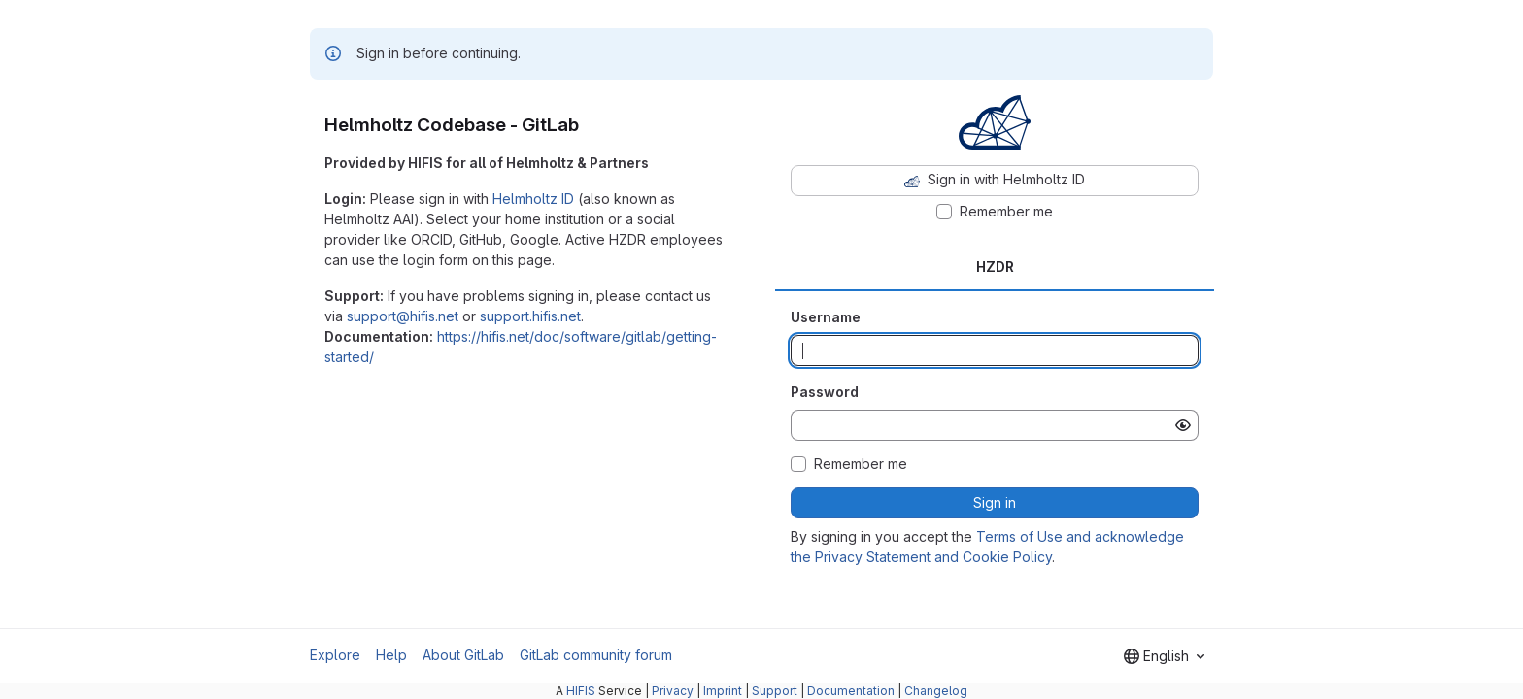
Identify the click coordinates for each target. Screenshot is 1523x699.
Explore (335, 655)
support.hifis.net (530, 316)
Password (825, 391)
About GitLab (463, 655)
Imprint (722, 690)
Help (391, 655)
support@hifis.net (402, 316)
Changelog (935, 690)
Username (826, 317)
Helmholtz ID (533, 198)
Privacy (673, 690)
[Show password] (1183, 425)
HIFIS (580, 690)
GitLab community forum (596, 655)
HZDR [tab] (995, 266)
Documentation (851, 690)
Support (774, 690)
